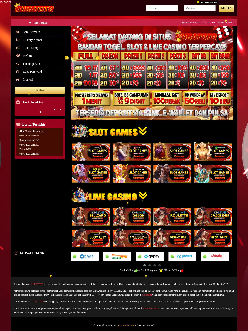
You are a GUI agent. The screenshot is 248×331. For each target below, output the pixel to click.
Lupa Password (29, 71)
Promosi (24, 79)
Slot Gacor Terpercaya (32, 131)
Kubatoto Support (151, 308)
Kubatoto (39, 301)
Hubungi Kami (29, 63)
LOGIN (226, 8)
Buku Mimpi (27, 47)
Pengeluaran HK (29, 140)
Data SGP (25, 149)
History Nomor (29, 39)
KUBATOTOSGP (126, 325)
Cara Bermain (28, 32)
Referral (24, 55)
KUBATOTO (37, 284)
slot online (147, 294)
